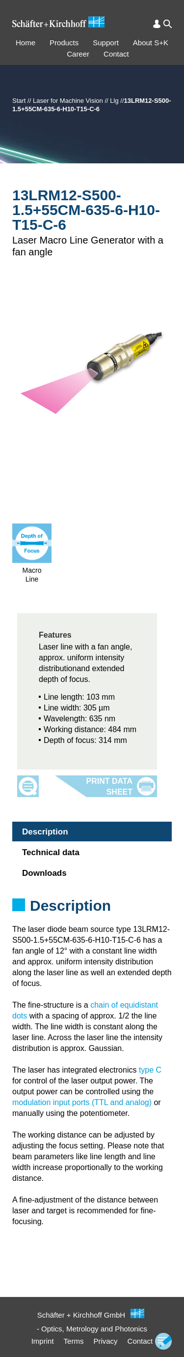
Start (19, 100)
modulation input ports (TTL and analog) (82, 1102)
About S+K (150, 42)
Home (25, 42)
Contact (116, 54)
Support (106, 42)
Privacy (105, 1341)
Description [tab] (45, 831)
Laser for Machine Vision (68, 100)
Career (78, 54)
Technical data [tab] (50, 852)
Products (64, 42)
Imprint (42, 1341)
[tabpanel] (92, 918)
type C (150, 1070)
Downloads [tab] (44, 873)
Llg (114, 100)
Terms (74, 1341)
